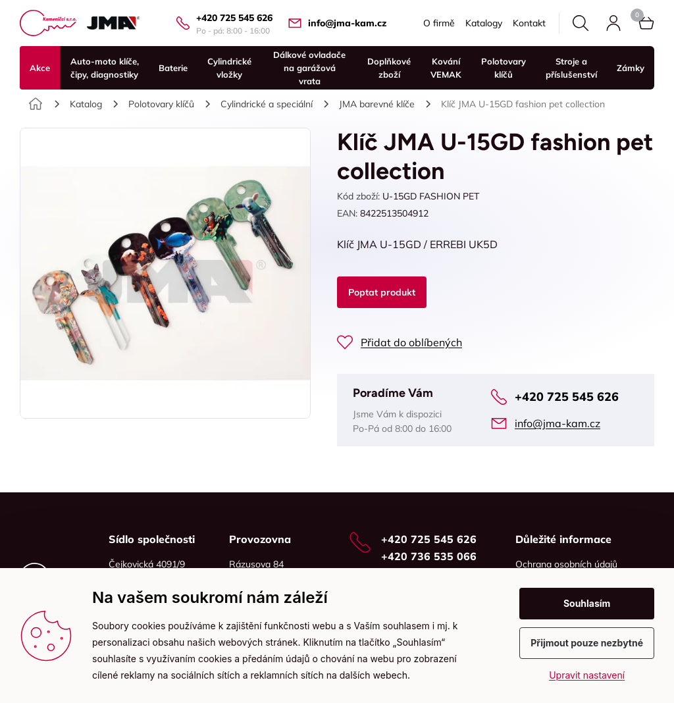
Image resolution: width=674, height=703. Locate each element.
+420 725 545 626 (234, 18)
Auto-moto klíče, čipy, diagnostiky (104, 68)
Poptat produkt (381, 292)
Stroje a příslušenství (571, 68)
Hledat (580, 23)
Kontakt (529, 23)
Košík (637, 15)
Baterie (173, 68)
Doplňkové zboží (389, 68)
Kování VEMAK (445, 68)
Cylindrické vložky (229, 68)
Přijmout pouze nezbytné (587, 642)
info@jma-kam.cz (347, 23)
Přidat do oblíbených (411, 342)
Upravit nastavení (587, 675)
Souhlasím (587, 603)
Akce (40, 68)
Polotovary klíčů (503, 68)
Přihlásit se (613, 23)
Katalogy (483, 23)
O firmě (439, 23)
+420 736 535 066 (429, 556)
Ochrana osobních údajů (566, 564)
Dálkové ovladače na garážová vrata (309, 67)
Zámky (630, 68)
